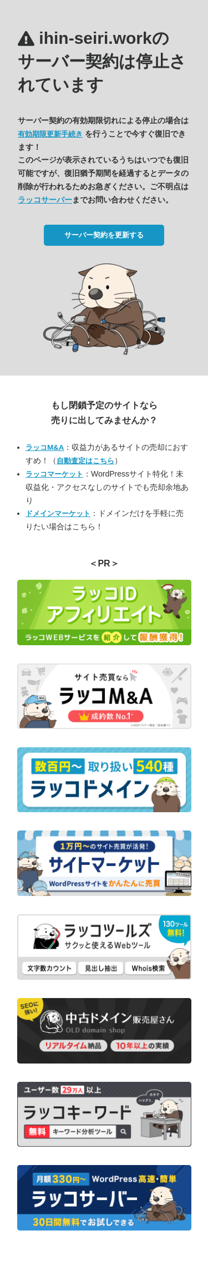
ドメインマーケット (58, 513)
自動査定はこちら (85, 461)
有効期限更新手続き (50, 134)
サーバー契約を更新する (104, 235)
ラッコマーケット (54, 474)
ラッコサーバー (45, 199)
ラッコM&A (45, 447)
